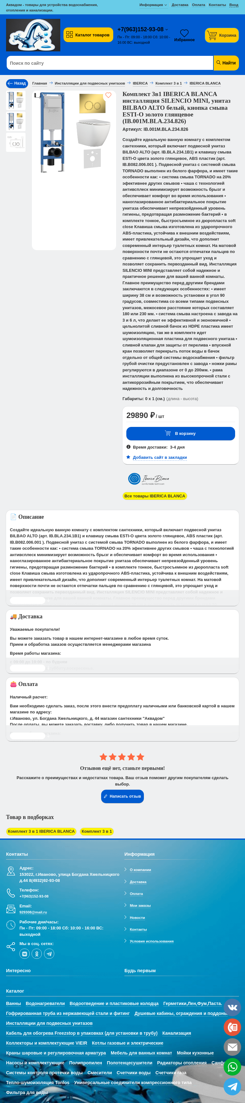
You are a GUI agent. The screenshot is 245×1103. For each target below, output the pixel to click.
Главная (39, 83)
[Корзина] (222, 35)
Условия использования (152, 941)
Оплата (136, 894)
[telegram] (49, 954)
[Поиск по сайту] (103, 63)
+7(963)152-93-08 (141, 29)
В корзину (180, 433)
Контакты (138, 929)
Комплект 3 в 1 (97, 831)
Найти (226, 63)
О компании (140, 870)
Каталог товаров (87, 35)
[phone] (232, 1027)
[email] (232, 1047)
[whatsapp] (232, 1067)
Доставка (138, 882)
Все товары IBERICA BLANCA (154, 496)
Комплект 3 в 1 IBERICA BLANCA (41, 831)
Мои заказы (140, 905)
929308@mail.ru (33, 912)
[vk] (24, 954)
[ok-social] (37, 954)
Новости (137, 918)
